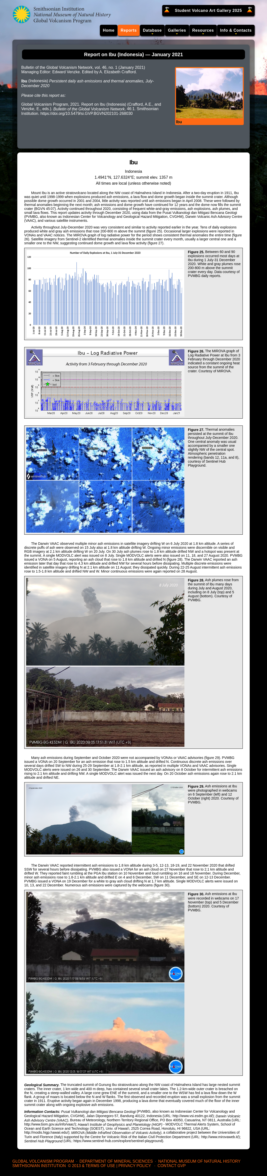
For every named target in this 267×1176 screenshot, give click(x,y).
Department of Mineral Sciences (116, 1161)
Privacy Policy (134, 1166)
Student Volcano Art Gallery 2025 (208, 10)
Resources (203, 30)
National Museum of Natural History (199, 1161)
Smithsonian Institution (39, 1166)
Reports (129, 30)
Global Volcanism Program (43, 1161)
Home (108, 30)
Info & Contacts (236, 30)
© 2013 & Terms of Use (91, 1166)
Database (152, 30)
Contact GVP (171, 1166)
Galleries (177, 30)
